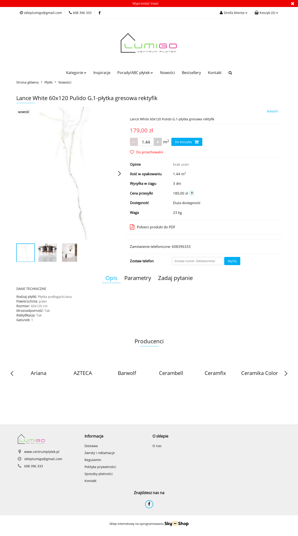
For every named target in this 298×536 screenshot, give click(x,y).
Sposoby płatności (99, 474)
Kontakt (215, 72)
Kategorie (76, 72)
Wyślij (232, 261)
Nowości (167, 72)
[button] (266, 13)
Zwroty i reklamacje (100, 453)
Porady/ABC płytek (135, 72)
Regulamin (93, 460)
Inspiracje (101, 72)
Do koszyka (187, 142)
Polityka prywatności (100, 467)
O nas (157, 446)
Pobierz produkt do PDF (152, 226)
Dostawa (91, 446)
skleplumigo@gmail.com (43, 459)
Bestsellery (191, 72)
